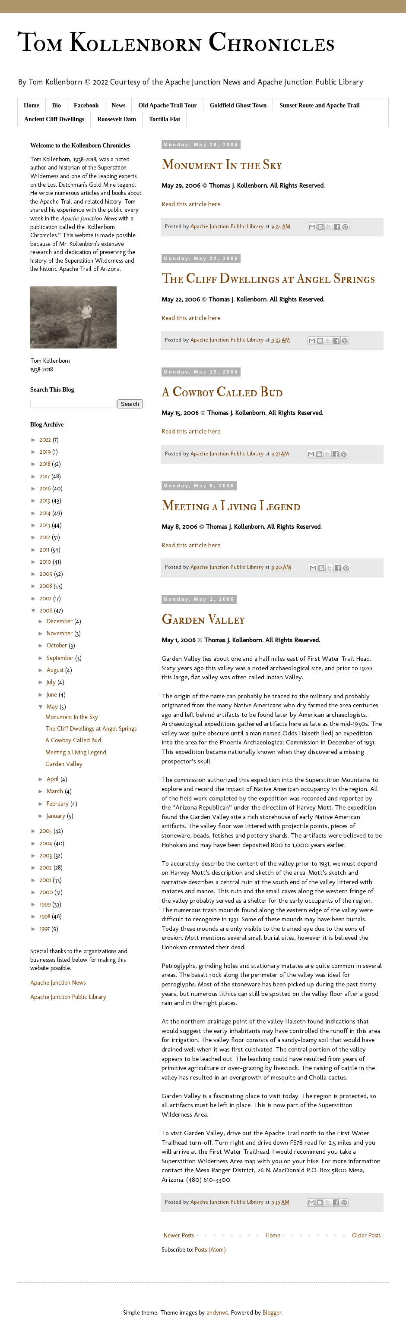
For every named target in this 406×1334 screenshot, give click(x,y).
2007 (46, 598)
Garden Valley (203, 620)
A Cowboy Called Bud (222, 392)
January (57, 815)
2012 (46, 537)
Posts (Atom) (210, 1249)
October (58, 645)
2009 (47, 574)
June (53, 694)
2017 (45, 476)
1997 (45, 928)
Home (31, 105)
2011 (45, 549)
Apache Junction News (58, 982)
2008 (47, 586)
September (61, 658)
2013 (46, 525)
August (56, 670)
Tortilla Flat (164, 119)
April (53, 779)
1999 (46, 904)
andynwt (217, 1312)
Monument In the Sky (222, 165)
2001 (46, 880)
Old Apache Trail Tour (167, 105)
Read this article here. (192, 204)
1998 (46, 916)
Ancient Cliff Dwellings (54, 119)
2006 (47, 610)
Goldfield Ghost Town (238, 105)
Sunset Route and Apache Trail (319, 105)
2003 (47, 855)
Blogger (272, 1312)
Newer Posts (179, 1235)
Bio (56, 105)
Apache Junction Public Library (68, 997)
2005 (47, 831)
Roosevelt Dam (116, 119)
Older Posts (366, 1235)
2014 (46, 513)
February (58, 803)
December (60, 621)
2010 (46, 561)
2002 (47, 867)
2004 (47, 843)
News (119, 105)
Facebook (86, 105)
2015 (46, 500)
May (53, 706)
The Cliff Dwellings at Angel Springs (268, 279)
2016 (46, 488)
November (60, 633)
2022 (46, 439)
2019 (46, 451)
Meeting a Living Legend (231, 506)
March (56, 791)
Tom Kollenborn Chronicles (176, 43)
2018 (46, 464)
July (52, 682)
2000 (47, 892)
